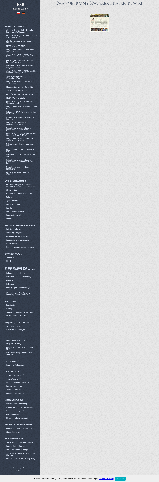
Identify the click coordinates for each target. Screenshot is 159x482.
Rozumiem (120, 479)
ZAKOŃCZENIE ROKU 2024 (16, 91)
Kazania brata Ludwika (15, 365)
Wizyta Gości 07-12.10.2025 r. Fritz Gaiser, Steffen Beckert (19, 56)
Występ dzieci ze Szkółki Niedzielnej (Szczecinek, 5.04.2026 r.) (20, 31)
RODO (8, 261)
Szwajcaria (10, 305)
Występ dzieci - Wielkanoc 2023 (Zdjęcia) (18, 173)
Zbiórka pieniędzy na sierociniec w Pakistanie (19, 42)
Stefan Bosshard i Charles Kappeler (19, 442)
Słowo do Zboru (12, 190)
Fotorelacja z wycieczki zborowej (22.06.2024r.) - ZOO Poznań (18, 129)
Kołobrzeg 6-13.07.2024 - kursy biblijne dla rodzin (21, 113)
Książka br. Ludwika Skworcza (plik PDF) (19, 348)
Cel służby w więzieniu (14, 233)
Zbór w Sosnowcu (13, 432)
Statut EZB (10, 257)
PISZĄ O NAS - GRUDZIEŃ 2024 (18, 98)
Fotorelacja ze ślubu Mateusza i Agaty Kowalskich (20, 118)
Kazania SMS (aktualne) (15, 446)
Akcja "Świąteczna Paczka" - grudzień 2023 (20, 150)
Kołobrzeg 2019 (12, 280)
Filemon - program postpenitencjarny (20, 247)
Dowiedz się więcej (106, 479)
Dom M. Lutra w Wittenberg (16, 404)
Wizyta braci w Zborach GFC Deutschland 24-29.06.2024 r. (17, 124)
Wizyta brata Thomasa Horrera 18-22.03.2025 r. (19, 83)
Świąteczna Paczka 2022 (15, 326)
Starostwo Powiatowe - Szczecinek (19, 312)
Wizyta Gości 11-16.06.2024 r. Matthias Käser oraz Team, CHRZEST (21, 134)
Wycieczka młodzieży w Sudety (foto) (20, 459)
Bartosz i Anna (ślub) (14, 386)
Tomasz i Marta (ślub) (14, 390)
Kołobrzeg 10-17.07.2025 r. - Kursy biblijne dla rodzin (19, 67)
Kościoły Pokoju (12, 414)
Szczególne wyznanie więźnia (17, 240)
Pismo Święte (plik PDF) (15, 340)
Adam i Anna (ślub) (13, 379)
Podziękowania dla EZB (15, 212)
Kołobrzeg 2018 (12, 284)
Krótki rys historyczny (14, 229)
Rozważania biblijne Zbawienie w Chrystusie (19, 353)
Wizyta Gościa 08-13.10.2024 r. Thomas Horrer (21, 108)
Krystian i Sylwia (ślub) (15, 393)
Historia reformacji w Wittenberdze (19, 407)
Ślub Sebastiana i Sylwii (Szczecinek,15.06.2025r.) (16, 77)
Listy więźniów (12, 243)
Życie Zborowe (12, 201)
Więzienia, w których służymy (17, 236)
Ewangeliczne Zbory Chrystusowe (19, 194)
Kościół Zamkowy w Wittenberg (18, 411)
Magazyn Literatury (13, 344)
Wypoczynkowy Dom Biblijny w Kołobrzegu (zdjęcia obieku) (18, 294)
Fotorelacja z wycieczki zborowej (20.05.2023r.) (18, 168)
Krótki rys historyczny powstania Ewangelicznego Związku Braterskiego (21, 185)
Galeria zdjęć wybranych (15, 330)
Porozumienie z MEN (14, 215)
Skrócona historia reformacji (17, 418)
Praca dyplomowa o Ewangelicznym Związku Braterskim (20, 61)
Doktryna (9, 197)
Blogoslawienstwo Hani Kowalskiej (19, 87)
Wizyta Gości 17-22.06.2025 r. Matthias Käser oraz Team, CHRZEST (21, 72)
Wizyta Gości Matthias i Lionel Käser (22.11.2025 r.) (20, 51)
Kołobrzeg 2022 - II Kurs (15, 273)
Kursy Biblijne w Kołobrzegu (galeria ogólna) (20, 288)
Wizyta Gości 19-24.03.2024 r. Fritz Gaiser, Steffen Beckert (19, 140)
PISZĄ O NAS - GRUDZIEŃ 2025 (18, 46)
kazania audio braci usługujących (19, 428)
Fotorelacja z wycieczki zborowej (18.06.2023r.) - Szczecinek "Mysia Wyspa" (19, 162)
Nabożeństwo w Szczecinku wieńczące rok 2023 (21, 145)
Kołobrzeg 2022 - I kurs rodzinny (18, 277)
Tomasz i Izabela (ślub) (15, 375)
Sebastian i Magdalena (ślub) (17, 382)
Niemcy (9, 309)
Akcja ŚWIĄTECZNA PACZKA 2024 (19, 94)
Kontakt (9, 219)
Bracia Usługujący (13, 204)
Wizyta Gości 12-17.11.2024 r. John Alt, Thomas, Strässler (21, 102)
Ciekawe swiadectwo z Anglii (17, 450)
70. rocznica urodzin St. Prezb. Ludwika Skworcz (21, 454)
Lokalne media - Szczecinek (16, 316)
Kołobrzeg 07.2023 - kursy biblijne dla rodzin (20, 155)
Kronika (9, 208)
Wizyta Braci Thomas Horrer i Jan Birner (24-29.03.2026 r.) (21, 36)
